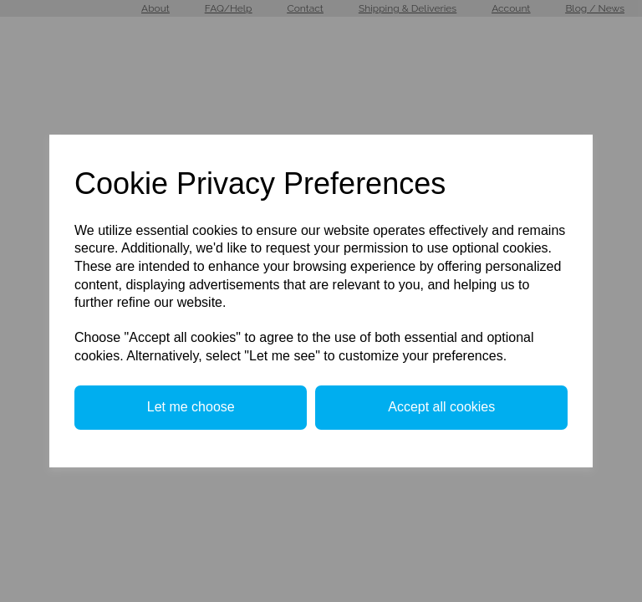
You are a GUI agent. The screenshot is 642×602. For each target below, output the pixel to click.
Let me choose (191, 407)
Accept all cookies (441, 407)
